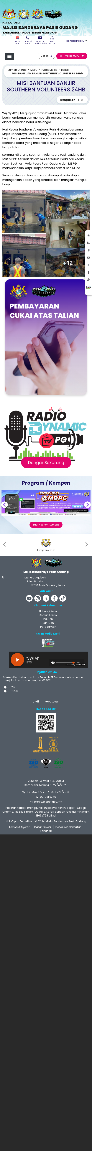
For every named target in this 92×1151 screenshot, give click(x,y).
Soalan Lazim (17, 40)
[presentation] (4, 544)
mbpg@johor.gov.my (48, 801)
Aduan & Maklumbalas (40, 40)
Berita (65, 70)
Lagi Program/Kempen (46, 524)
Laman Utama (17, 70)
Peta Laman (52, 40)
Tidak (14, 691)
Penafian (46, 831)
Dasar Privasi (42, 827)
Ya (13, 687)
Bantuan (48, 623)
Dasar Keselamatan (68, 827)
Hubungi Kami (27, 40)
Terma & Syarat (19, 827)
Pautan (48, 619)
